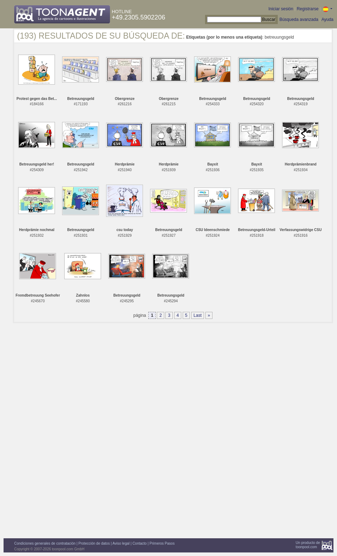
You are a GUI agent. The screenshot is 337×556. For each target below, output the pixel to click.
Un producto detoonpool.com (308, 545)
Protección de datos (94, 543)
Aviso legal (120, 543)
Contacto (139, 543)
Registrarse (307, 8)
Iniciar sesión (281, 8)
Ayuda (327, 19)
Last (198, 315)
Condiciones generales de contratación (45, 543)
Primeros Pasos (162, 543)
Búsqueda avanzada (299, 19)
